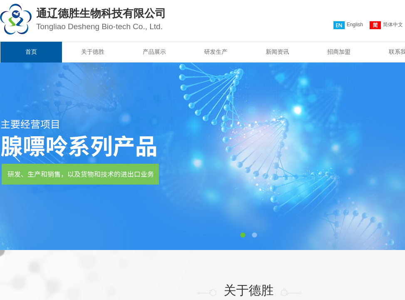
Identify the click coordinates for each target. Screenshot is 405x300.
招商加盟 (339, 52)
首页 (31, 52)
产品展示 (154, 52)
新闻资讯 (277, 52)
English (348, 25)
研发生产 (215, 52)
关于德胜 (92, 52)
